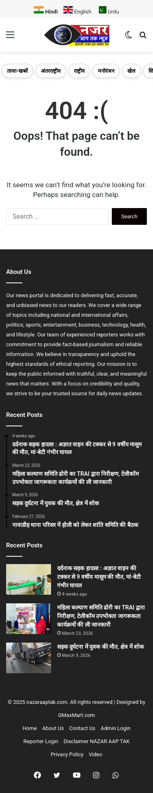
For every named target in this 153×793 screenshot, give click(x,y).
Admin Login (116, 728)
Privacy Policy (67, 754)
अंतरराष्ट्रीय (51, 71)
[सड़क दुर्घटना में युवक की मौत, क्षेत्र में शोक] (28, 658)
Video (95, 754)
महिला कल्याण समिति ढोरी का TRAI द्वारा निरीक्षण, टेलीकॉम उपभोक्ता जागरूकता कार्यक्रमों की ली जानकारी (101, 616)
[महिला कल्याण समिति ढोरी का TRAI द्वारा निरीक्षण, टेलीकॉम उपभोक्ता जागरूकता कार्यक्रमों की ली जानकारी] (28, 618)
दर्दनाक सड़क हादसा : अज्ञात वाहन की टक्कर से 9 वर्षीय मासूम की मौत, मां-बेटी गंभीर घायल (99, 577)
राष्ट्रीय (79, 71)
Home (29, 728)
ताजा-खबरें (17, 71)
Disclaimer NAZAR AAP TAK (97, 741)
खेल (131, 71)
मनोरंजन (106, 71)
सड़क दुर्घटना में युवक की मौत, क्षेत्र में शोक (100, 646)
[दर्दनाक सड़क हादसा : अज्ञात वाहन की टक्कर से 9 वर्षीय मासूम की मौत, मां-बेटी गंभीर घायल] (28, 579)
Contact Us (82, 728)
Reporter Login (40, 741)
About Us (53, 728)
